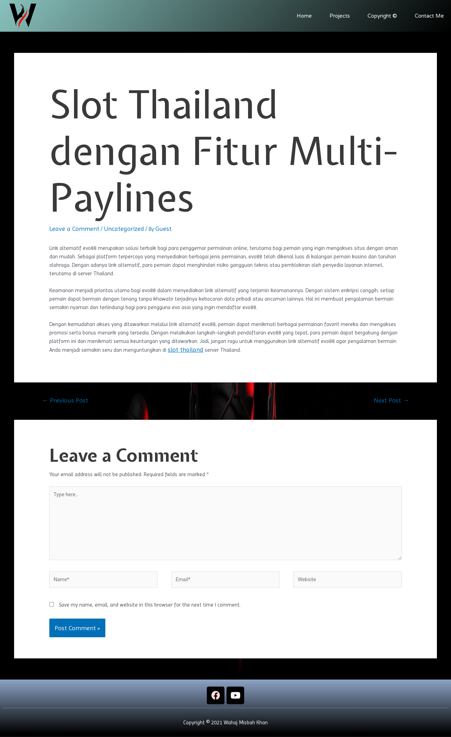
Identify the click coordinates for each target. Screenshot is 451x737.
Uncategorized (124, 228)
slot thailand (185, 349)
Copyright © (382, 16)
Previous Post (65, 400)
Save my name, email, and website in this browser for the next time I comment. (150, 608)
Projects (339, 16)
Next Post (391, 400)
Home (304, 16)
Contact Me (429, 16)
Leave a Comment (74, 228)
